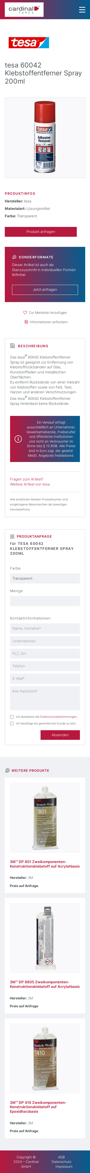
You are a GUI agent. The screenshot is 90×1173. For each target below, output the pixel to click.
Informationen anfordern (49, 322)
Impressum (63, 1166)
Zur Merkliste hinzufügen (48, 312)
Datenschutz (61, 1162)
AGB (61, 1157)
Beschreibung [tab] (32, 346)
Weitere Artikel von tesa (30, 484)
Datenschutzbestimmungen (58, 716)
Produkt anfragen (40, 232)
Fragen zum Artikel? (26, 479)
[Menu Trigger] (82, 9)
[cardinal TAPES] (24, 9)
